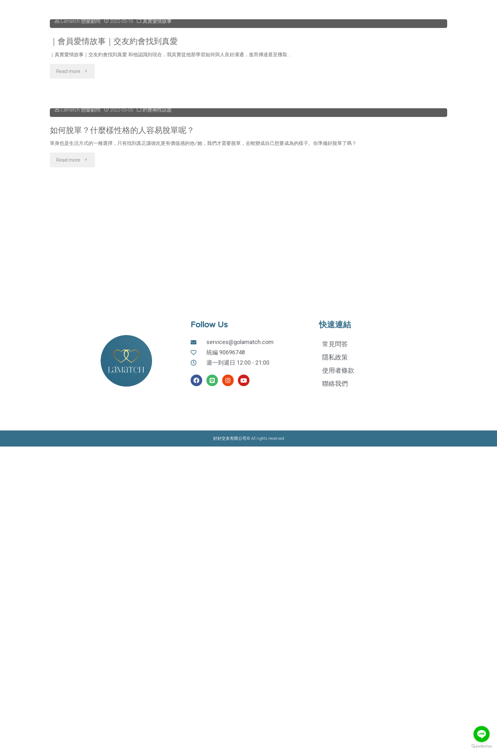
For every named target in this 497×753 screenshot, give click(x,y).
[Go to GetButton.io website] (481, 746)
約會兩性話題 (157, 318)
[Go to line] (482, 734)
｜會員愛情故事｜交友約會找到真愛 (116, 145)
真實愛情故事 (157, 125)
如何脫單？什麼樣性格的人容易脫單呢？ (125, 338)
